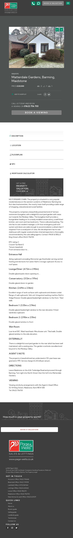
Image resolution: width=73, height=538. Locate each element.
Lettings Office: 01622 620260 (18, 488)
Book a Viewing (36, 112)
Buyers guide (12, 509)
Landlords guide (13, 515)
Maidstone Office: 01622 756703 (19, 494)
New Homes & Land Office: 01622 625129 (22, 497)
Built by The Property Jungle (28, 472)
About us (11, 506)
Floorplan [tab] (16, 155)
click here (22, 191)
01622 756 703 (31, 106)
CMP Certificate (19, 470)
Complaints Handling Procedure (34, 470)
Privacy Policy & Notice (13, 472)
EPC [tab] (12, 164)
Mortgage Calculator (22, 173)
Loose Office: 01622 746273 (17, 491)
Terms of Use (10, 470)
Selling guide (12, 512)
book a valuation (53, 3)
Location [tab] (15, 145)
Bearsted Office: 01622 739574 (18, 482)
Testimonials (12, 518)
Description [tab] (17, 136)
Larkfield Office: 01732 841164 (18, 485)
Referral (47, 470)
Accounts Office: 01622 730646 (18, 479)
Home (10, 503)
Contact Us (12, 521)
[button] (61, 29)
